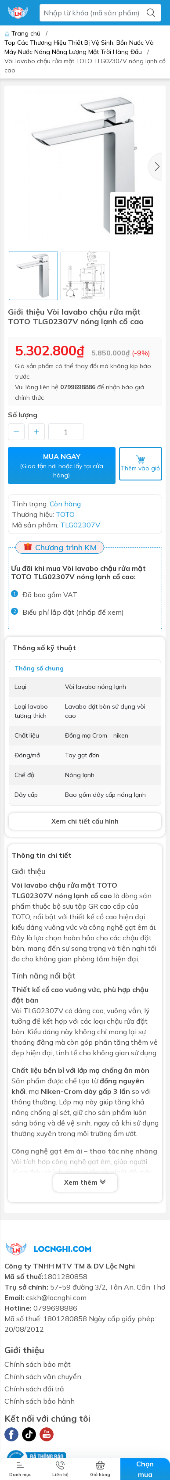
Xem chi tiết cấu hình (85, 821)
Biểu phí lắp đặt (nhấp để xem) (73, 612)
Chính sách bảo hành (39, 1401)
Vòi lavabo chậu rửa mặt (53, 885)
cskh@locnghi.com (56, 1297)
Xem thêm (85, 1182)
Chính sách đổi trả (34, 1388)
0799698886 (77, 387)
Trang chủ (23, 33)
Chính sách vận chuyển (42, 1376)
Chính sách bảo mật (37, 1364)
